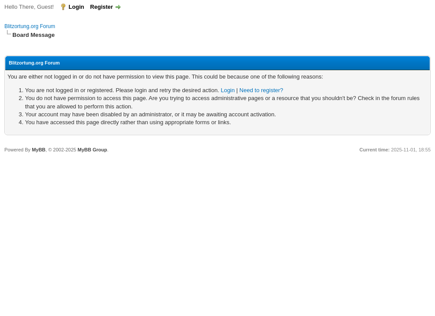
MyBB (38, 149)
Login (76, 7)
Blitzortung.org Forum (29, 26)
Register (101, 7)
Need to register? (261, 90)
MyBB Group (92, 149)
